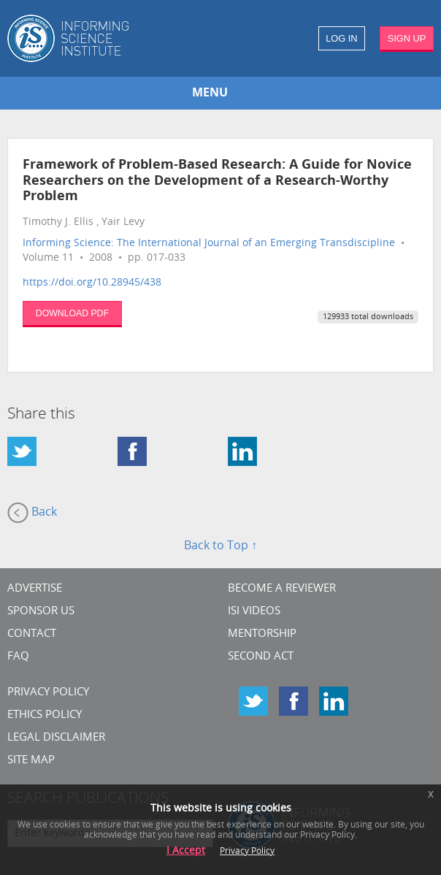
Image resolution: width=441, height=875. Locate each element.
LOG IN (341, 38)
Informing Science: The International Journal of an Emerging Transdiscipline (209, 243)
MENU (210, 93)
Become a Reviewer (282, 589)
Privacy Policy (48, 692)
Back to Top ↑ (220, 546)
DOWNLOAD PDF (72, 313)
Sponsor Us (40, 611)
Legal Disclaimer (56, 738)
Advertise (34, 589)
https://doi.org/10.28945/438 (92, 283)
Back (32, 513)
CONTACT (31, 634)
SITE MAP (31, 760)
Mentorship (262, 634)
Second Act (261, 657)
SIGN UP (407, 38)
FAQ (18, 657)
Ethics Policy (44, 715)
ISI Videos (254, 611)
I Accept (185, 851)
